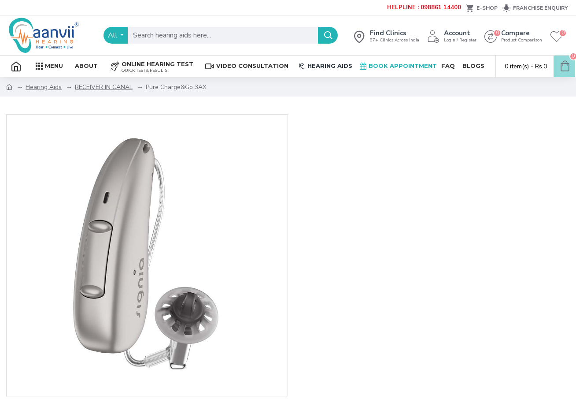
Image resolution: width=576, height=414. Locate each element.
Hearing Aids (44, 87)
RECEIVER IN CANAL (104, 87)
